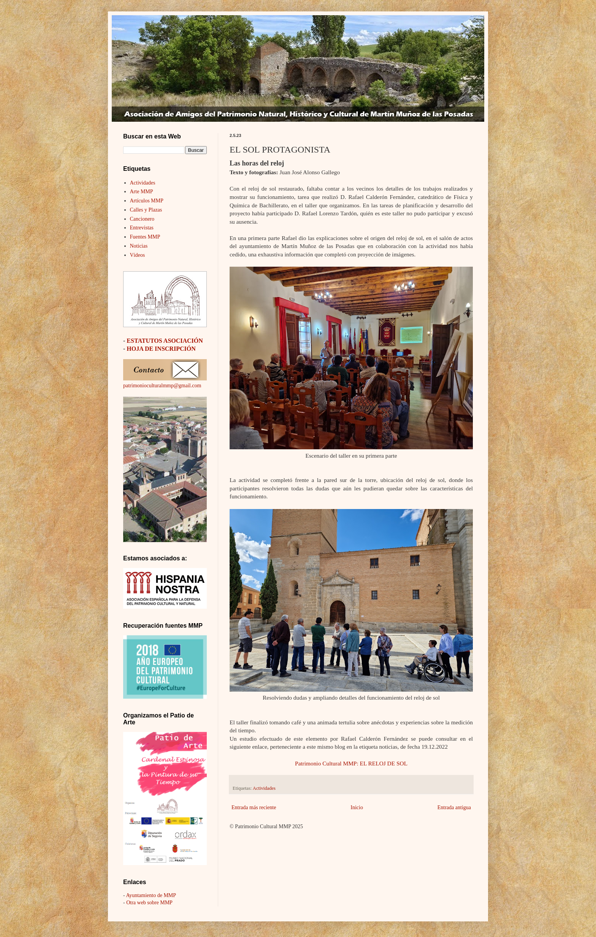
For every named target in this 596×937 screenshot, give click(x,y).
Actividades (264, 788)
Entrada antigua (454, 807)
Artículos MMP (146, 201)
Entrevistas (142, 228)
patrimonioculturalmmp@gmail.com (162, 385)
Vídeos (137, 255)
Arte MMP (141, 191)
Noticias (139, 246)
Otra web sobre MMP (149, 902)
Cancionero (142, 219)
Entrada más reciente (253, 807)
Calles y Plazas (146, 210)
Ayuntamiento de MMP (151, 895)
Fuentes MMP (145, 237)
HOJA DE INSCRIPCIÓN (161, 348)
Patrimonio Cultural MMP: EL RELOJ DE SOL (351, 763)
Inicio (356, 807)
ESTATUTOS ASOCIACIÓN (165, 340)
